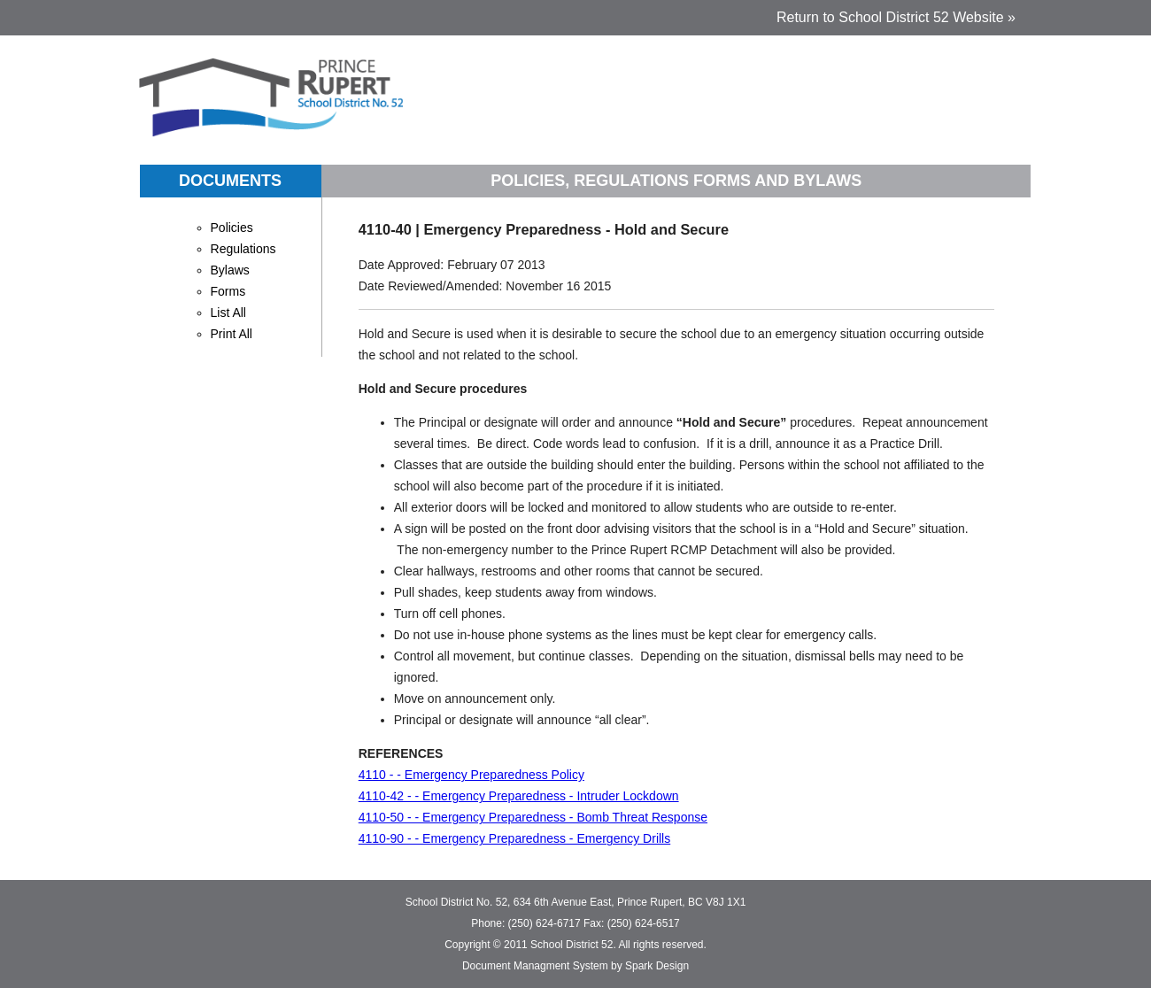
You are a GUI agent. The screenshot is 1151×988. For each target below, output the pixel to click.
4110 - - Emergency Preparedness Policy (471, 775)
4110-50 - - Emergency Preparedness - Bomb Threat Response (533, 817)
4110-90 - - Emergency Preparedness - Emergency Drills (514, 838)
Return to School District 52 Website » (896, 17)
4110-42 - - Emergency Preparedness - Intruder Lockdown (519, 796)
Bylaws (230, 270)
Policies (232, 227)
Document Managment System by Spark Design (575, 966)
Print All (231, 334)
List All (228, 312)
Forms (228, 291)
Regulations (243, 249)
